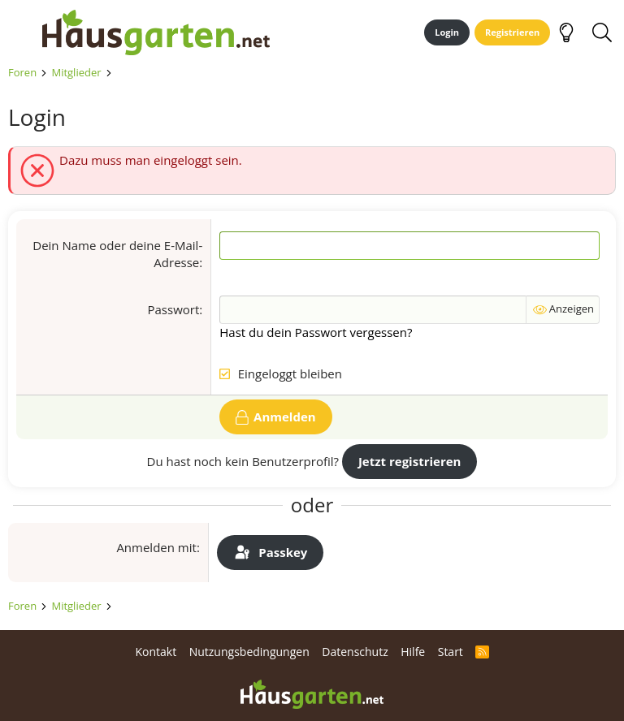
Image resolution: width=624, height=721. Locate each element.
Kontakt (155, 651)
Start (450, 651)
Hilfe (413, 651)
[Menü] (19, 32)
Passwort (174, 309)
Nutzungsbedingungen (249, 651)
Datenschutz (355, 651)
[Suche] (602, 32)
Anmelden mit (156, 547)
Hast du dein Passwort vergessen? (315, 332)
